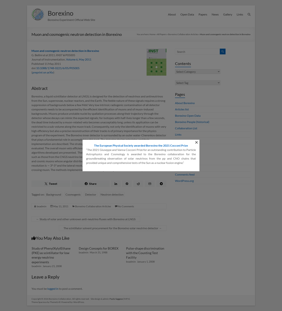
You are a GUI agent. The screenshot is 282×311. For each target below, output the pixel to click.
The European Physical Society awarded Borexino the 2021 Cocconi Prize (141, 55)
